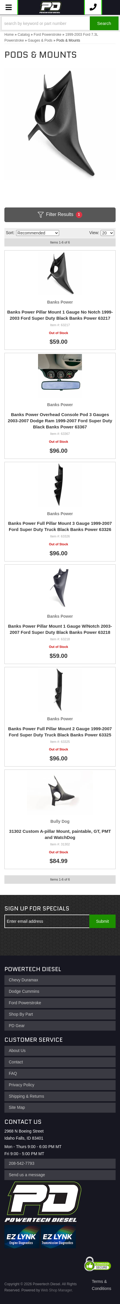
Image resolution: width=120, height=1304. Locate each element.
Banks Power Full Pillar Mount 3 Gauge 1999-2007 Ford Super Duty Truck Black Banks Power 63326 (60, 526)
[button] (60, 23)
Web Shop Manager (56, 1290)
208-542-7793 (21, 1163)
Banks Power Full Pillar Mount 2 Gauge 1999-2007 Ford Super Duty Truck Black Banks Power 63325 (60, 731)
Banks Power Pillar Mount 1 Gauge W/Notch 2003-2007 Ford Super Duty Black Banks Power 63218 (60, 629)
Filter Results (60, 215)
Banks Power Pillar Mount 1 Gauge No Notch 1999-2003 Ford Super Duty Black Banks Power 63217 (60, 315)
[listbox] (37, 233)
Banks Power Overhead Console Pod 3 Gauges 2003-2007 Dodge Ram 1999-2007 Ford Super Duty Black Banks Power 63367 (60, 420)
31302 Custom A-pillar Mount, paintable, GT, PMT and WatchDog (60, 834)
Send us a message (27, 1174)
